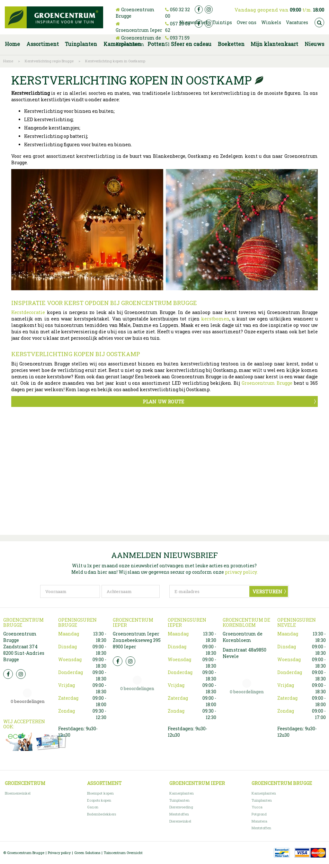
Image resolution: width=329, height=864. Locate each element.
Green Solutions (87, 852)
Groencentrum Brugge (267, 383)
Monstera (259, 821)
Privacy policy (59, 852)
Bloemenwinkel (18, 793)
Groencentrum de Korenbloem (138, 41)
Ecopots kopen (99, 800)
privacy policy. (241, 572)
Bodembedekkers (101, 814)
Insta (21, 674)
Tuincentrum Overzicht (123, 852)
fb (199, 9)
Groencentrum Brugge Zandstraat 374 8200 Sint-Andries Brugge (23, 646)
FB (8, 674)
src (319, 22)
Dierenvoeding (181, 807)
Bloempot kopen (100, 793)
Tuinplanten (179, 800)
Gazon (92, 807)
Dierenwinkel (180, 821)
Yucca (257, 807)
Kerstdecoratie (28, 312)
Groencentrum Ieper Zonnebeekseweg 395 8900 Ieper (137, 640)
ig (209, 9)
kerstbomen (215, 319)
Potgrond (259, 814)
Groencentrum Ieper (139, 30)
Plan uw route (163, 401)
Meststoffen (179, 814)
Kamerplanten (181, 793)
